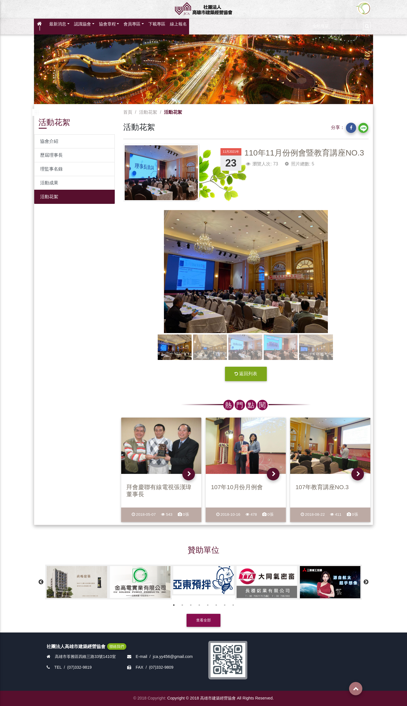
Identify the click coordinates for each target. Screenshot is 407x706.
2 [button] (182, 605)
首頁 (127, 112)
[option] (77, 582)
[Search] (337, 25)
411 (336, 514)
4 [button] (199, 605)
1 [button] (174, 605)
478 (251, 514)
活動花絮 (49, 196)
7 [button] (225, 605)
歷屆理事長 (51, 155)
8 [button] (233, 605)
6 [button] (216, 605)
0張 (183, 514)
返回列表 (246, 373)
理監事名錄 (51, 169)
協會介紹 (49, 141)
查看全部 (203, 620)
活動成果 (49, 182)
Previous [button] (41, 582)
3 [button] (191, 605)
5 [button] (208, 605)
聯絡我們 (116, 646)
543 (166, 514)
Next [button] (366, 582)
